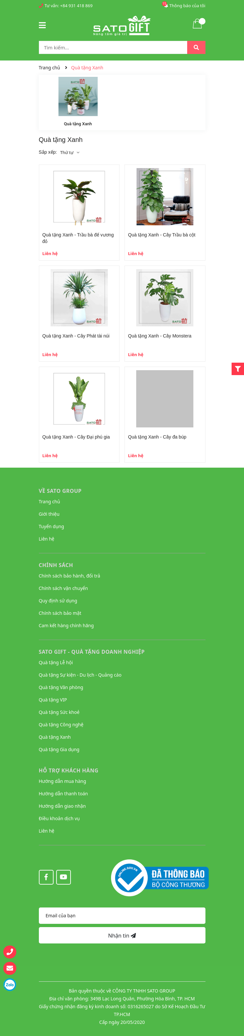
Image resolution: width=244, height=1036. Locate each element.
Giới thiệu (49, 514)
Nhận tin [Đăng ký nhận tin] (122, 935)
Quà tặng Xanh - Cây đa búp (157, 437)
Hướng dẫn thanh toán (63, 793)
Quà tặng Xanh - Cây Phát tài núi (76, 335)
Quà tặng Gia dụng (59, 749)
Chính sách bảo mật (60, 613)
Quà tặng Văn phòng (61, 687)
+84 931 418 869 (76, 6)
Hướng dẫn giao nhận (62, 806)
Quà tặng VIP (53, 700)
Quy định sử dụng (58, 600)
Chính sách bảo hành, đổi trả (69, 576)
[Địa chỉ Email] (122, 915)
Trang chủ (49, 501)
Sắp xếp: (48, 152)
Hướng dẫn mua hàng (62, 781)
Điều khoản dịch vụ (59, 818)
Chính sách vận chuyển (63, 588)
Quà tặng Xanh (78, 123)
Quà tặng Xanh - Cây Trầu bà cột (161, 234)
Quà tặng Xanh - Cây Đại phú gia (76, 437)
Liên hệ (47, 539)
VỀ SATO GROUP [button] (60, 490)
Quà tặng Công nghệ (61, 724)
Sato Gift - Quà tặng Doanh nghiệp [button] (92, 651)
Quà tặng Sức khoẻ (59, 712)
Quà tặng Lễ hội (56, 662)
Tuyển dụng (51, 526)
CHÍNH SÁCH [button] (56, 565)
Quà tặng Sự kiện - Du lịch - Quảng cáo (80, 675)
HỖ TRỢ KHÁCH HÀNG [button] (69, 770)
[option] (78, 102)
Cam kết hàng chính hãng (66, 625)
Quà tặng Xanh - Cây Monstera (159, 335)
